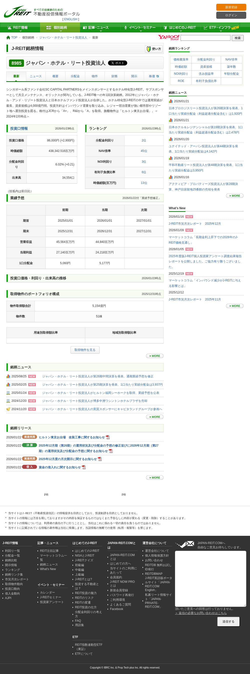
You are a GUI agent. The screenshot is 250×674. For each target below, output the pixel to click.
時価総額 (181, 66)
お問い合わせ (154, 560)
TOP (14, 37)
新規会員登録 (119, 590)
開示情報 (11, 565)
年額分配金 (231, 73)
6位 (144, 172)
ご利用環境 (117, 600)
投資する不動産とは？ (87, 586)
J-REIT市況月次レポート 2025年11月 (195, 299)
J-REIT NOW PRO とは (122, 583)
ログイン (231, 15)
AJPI (8, 598)
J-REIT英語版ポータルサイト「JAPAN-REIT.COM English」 (158, 584)
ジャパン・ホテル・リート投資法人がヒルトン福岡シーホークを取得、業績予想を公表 (100, 393)
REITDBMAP (153, 574)
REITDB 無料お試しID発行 (158, 567)
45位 (144, 151)
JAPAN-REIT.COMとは (122, 557)
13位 (144, 183)
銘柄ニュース (49, 564)
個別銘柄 (60, 27)
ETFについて (84, 654)
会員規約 (116, 577)
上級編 (79, 574)
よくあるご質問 (120, 604)
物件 (95, 76)
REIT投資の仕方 (86, 607)
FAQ (78, 621)
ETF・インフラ (220, 27)
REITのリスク (84, 598)
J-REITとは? (83, 579)
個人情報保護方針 (157, 555)
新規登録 (231, 7)
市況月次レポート (17, 579)
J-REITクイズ (84, 560)
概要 (55, 76)
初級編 (79, 565)
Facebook (116, 609)
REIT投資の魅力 (86, 593)
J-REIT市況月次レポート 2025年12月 (195, 223)
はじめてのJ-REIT (180, 27)
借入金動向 (12, 593)
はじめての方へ (120, 563)
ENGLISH (71, 19)
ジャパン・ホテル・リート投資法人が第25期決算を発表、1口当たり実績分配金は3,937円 (102, 384)
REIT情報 (20, 27)
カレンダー (47, 592)
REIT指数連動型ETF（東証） (88, 647)
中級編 (79, 570)
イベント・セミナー (140, 27)
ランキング (12, 570)
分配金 (75, 76)
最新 (16, 76)
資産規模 (206, 66)
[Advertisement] (47, 367)
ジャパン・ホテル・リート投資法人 (63, 37)
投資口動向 (12, 589)
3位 (144, 161)
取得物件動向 (14, 584)
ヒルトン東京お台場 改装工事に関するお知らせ (72, 437)
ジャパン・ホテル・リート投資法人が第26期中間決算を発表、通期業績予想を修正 (98, 376)
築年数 (231, 66)
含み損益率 (206, 73)
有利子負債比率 (206, 81)
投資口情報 (19, 128)
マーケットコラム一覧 (53, 558)
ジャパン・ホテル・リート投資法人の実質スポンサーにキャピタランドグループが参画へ (102, 409)
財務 (115, 76)
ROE (181, 81)
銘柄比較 (11, 560)
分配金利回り (206, 59)
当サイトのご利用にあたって (123, 570)
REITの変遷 (83, 602)
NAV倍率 (232, 59)
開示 (134, 76)
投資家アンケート (52, 602)
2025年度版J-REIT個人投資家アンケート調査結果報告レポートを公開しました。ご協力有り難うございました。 (205, 261)
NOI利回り (181, 73)
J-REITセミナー (50, 597)
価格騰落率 (181, 59)
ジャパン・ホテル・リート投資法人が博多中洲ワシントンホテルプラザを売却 (94, 401)
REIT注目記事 (49, 551)
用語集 (79, 625)
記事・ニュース (100, 27)
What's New (48, 569)
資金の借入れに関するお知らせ (60, 467)
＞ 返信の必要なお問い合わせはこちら (201, 613)
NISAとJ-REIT (84, 555)
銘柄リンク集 (14, 574)
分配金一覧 (12, 555)
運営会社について (157, 551)
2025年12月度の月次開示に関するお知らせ (68, 459)
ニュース (36, 76)
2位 (144, 140)
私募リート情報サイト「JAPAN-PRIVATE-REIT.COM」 (158, 601)
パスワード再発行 (122, 595)
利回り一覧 (12, 551)
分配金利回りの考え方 (88, 614)
